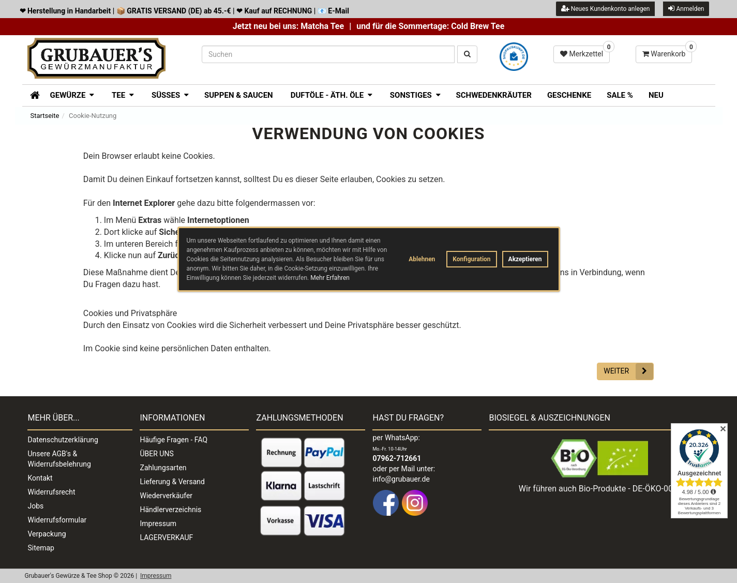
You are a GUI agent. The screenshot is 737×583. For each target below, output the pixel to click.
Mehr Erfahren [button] (330, 277)
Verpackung (47, 534)
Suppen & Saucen (238, 95)
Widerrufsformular (57, 520)
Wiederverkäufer (166, 495)
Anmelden (686, 8)
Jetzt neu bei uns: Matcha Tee (288, 26)
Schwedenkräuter (494, 95)
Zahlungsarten (163, 468)
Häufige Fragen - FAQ (174, 440)
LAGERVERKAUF (166, 537)
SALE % (620, 95)
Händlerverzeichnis (171, 509)
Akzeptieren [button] (525, 259)
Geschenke (569, 95)
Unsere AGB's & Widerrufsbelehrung (59, 459)
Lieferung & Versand (172, 481)
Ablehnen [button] (422, 259)
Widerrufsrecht (52, 492)
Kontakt (40, 478)
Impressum (158, 523)
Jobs (36, 506)
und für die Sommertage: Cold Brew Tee (430, 26)
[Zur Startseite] (31, 94)
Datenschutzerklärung (63, 440)
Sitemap (41, 548)
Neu (656, 95)
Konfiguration (471, 259)
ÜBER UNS (157, 454)
